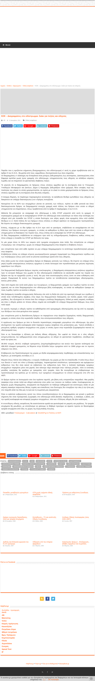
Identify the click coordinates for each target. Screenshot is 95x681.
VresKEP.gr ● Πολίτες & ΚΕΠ (49, 413)
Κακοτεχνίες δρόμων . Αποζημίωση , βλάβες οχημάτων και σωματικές (75, 543)
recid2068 (40, 461)
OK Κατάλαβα (53, 680)
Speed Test (6, 649)
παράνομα (6, 466)
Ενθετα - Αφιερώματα (14, 86)
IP (2, 652)
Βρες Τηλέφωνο (8, 635)
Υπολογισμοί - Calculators (24, 413)
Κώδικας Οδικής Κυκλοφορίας (33, 464)
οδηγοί (61, 464)
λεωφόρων (52, 464)
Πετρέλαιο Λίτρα (9, 629)
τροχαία (24, 469)
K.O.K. (25, 461)
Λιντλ (4, 612)
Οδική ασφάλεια (28, 86)
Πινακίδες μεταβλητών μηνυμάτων (15, 493)
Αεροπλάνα (7, 643)
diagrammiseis (14, 461)
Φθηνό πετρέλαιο (9, 632)
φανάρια (51, 469)
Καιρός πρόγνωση (10, 624)
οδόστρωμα (86, 464)
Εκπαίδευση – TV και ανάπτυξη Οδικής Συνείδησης (44, 518)
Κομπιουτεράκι (8, 638)
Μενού (6, 45)
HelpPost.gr (30, 664)
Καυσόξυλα (7, 626)
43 (4, 120)
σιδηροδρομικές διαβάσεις (53, 466)
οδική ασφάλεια (73, 464)
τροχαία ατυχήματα (38, 469)
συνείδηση (70, 466)
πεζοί (38, 466)
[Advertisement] (47, 24)
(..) (44, 680)
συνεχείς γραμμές (84, 466)
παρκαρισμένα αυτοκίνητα (23, 466)
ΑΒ (3, 615)
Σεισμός (5, 646)
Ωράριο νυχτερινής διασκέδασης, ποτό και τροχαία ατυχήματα (15, 518)
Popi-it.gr (38, 664)
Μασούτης (6, 618)
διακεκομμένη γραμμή (11, 464)
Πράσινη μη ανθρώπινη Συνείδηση (75, 493)
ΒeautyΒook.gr (64, 664)
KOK (32, 461)
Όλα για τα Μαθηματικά (50, 664)
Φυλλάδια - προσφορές (10, 610)
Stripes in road (61, 461)
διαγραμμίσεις (75, 461)
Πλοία (4, 641)
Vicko (4, 621)
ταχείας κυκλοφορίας (10, 469)
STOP (49, 461)
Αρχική (2, 86)
